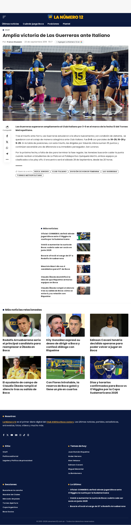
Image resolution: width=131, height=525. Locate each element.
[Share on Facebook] (7, 136)
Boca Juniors (41, 171)
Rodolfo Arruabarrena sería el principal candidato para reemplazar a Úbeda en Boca (22, 345)
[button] (5, 17)
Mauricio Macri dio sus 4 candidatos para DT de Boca (55, 267)
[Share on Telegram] (7, 155)
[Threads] (28, 435)
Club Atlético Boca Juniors (63, 421)
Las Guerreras (110, 171)
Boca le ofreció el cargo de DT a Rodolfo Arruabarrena (57, 257)
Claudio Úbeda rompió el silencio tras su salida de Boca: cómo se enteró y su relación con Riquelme (57, 292)
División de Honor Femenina (84, 171)
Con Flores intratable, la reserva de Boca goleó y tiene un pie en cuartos (62, 386)
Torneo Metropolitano (29, 175)
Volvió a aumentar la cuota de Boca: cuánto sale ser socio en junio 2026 (56, 247)
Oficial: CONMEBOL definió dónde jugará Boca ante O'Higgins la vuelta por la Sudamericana (57, 236)
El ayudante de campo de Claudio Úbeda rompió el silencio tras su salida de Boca (20, 388)
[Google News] (16, 435)
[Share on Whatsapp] (7, 149)
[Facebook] (4, 435)
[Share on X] (7, 142)
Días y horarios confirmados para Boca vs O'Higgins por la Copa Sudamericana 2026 (108, 388)
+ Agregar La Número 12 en (71, 42)
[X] (7, 435)
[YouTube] (12, 435)
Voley (7, 30)
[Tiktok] (24, 435)
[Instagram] (20, 435)
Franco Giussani (15, 41)
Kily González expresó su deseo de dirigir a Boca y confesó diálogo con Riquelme (63, 345)
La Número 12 (10, 421)
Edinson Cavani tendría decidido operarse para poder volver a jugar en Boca (106, 345)
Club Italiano (59, 171)
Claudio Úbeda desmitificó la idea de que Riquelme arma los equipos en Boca (56, 280)
